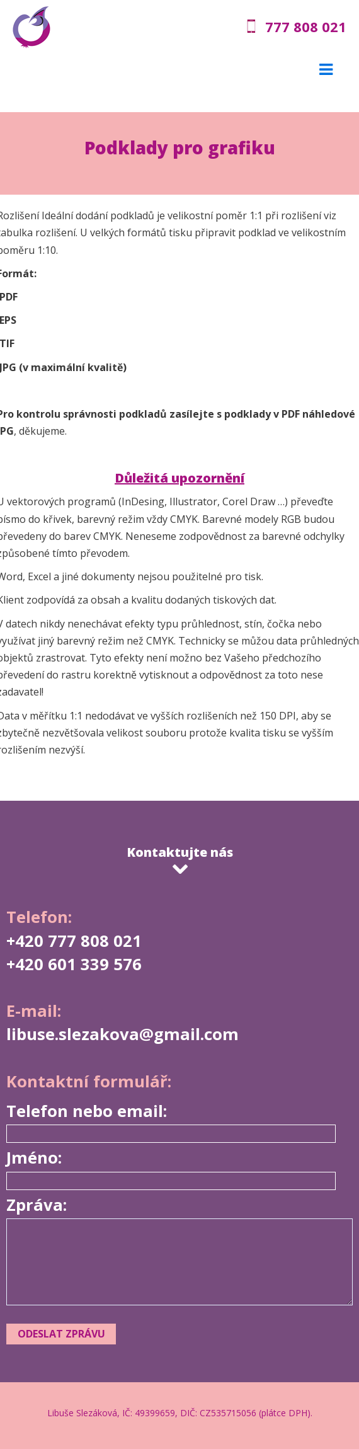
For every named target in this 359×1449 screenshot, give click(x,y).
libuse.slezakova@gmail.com (122, 1034)
